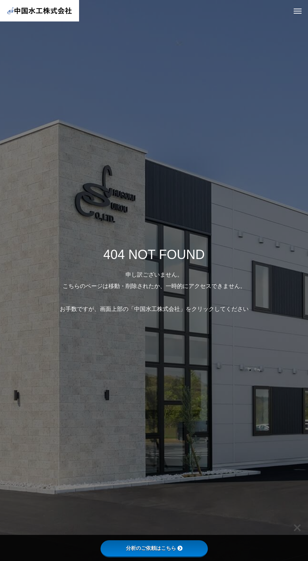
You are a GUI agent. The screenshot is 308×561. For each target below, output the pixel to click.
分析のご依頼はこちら (154, 548)
